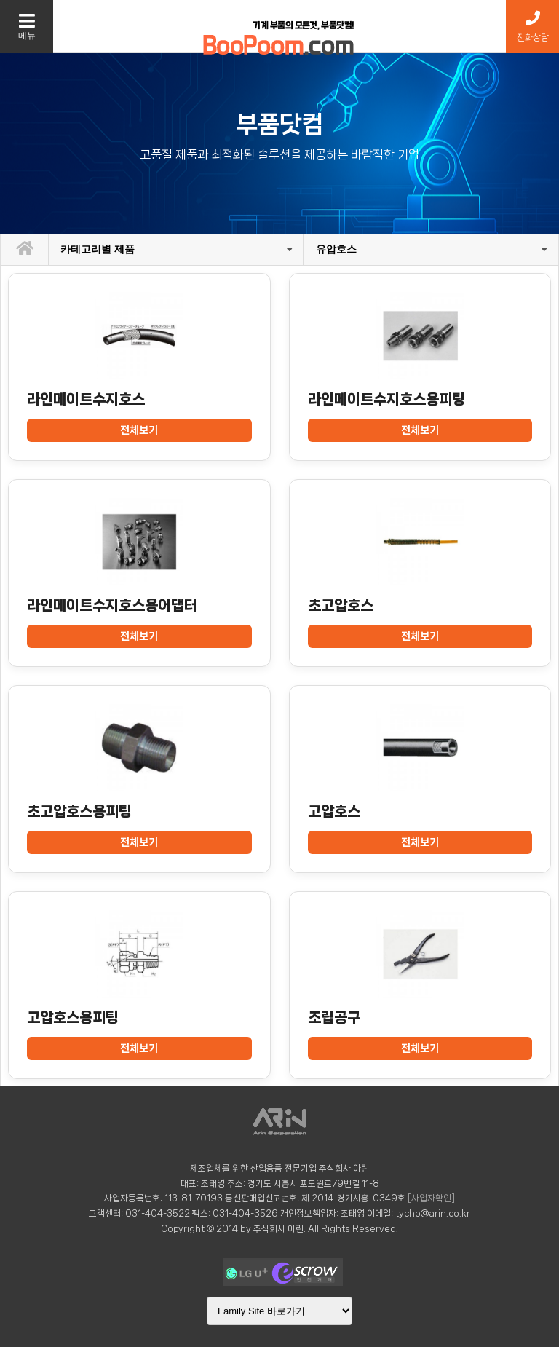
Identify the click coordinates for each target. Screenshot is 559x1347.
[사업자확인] (431, 1198)
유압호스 (336, 249)
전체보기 (139, 430)
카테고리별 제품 (97, 249)
